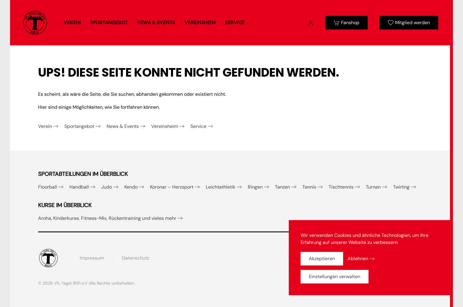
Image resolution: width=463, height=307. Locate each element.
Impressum (92, 258)
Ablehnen (358, 258)
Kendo (131, 187)
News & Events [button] (156, 22)
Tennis (309, 187)
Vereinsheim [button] (200, 22)
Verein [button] (72, 22)
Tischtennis (341, 187)
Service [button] (235, 22)
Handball (79, 187)
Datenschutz (135, 258)
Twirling (401, 187)
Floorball (47, 187)
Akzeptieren (322, 258)
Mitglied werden (409, 22)
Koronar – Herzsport (171, 187)
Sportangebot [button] (109, 22)
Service (198, 126)
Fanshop (346, 22)
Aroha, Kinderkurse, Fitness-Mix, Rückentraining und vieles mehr (107, 218)
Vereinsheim (164, 126)
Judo (106, 187)
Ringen (255, 187)
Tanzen (282, 187)
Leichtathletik (220, 187)
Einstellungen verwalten (334, 276)
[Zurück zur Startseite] (35, 22)
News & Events (123, 126)
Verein (45, 126)
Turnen (373, 187)
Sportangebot (79, 126)
